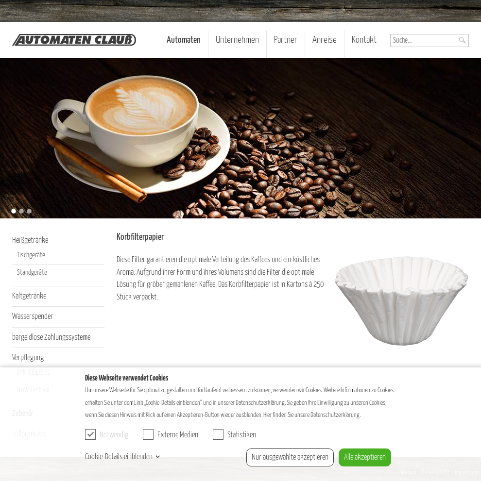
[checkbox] (90, 434)
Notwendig (106, 434)
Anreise (324, 40)
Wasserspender (32, 316)
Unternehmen (237, 40)
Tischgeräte (31, 255)
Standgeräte (32, 272)
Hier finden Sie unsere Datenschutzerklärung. (312, 415)
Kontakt (364, 40)
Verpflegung (28, 358)
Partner (285, 40)
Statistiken (234, 434)
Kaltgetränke (29, 296)
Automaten (184, 40)
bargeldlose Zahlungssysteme (51, 337)
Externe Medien (170, 434)
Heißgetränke (30, 240)
